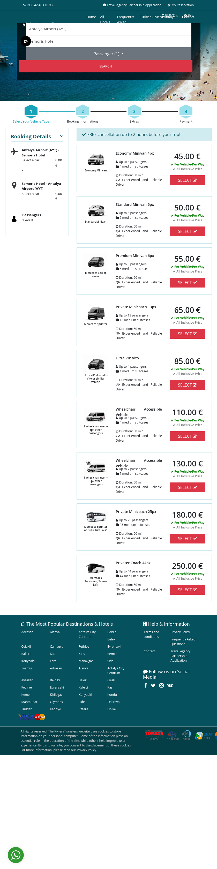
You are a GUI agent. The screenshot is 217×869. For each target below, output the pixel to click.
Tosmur (27, 668)
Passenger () (107, 54)
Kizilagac (56, 694)
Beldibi (112, 632)
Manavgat (86, 661)
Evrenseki (114, 646)
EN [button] (188, 15)
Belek (111, 639)
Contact (149, 651)
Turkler (26, 709)
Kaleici (26, 654)
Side (110, 661)
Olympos (56, 702)
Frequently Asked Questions (183, 641)
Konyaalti (28, 661)
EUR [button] (168, 15)
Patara (83, 709)
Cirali (111, 680)
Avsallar (27, 680)
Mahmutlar (29, 702)
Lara (53, 661)
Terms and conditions (151, 634)
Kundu (112, 694)
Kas (52, 654)
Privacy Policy (180, 632)
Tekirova (113, 702)
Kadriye (55, 709)
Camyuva (56, 646)
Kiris (82, 654)
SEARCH (105, 66)
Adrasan (27, 632)
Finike (111, 709)
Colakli (26, 646)
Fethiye (84, 646)
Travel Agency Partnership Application (180, 656)
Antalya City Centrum (87, 634)
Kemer (112, 654)
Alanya (54, 632)
